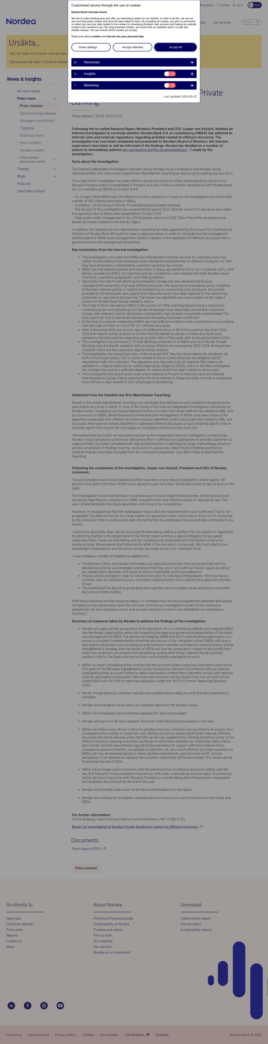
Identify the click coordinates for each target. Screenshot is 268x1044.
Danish (75, 12)
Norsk (84, 12)
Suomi (103, 12)
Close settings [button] (88, 47)
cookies (96, 36)
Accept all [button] (175, 47)
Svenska (93, 12)
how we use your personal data (125, 36)
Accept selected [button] (132, 47)
